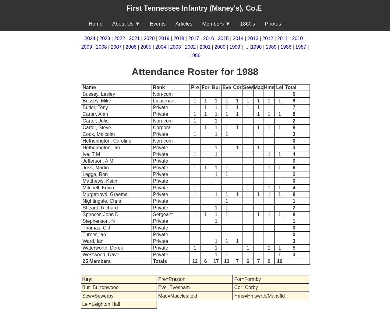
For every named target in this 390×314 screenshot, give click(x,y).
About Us (122, 24)
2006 (131, 47)
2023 (104, 38)
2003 (175, 47)
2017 (193, 38)
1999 (234, 47)
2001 (205, 47)
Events (158, 24)
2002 (190, 47)
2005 (145, 47)
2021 (134, 38)
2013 (252, 38)
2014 (238, 38)
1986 (195, 55)
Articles (184, 24)
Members (213, 24)
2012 (267, 38)
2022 (119, 38)
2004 (160, 47)
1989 (271, 47)
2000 (219, 47)
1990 (256, 47)
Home (95, 24)
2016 (208, 38)
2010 (297, 38)
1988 (286, 47)
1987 (300, 47)
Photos (273, 24)
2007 (116, 47)
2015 (223, 38)
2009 (86, 47)
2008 (101, 47)
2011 (282, 38)
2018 (178, 38)
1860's (247, 24)
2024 (89, 38)
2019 (164, 38)
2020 (149, 38)
